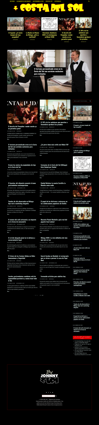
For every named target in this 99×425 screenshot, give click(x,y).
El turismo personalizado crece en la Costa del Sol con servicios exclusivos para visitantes (49, 71)
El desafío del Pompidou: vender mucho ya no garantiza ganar (67, 35)
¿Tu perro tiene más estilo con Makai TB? (55, 144)
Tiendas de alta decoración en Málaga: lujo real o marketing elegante (21, 202)
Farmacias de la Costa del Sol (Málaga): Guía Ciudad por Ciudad (54, 166)
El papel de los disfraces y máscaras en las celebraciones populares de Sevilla (54, 202)
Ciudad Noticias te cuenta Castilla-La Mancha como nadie (53, 184)
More (8, 139)
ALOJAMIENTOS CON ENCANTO (24, 1)
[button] (90, 101)
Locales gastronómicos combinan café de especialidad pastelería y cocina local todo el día (22, 278)
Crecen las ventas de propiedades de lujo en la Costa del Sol (22, 166)
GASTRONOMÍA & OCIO (38, 1)
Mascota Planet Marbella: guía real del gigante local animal (54, 220)
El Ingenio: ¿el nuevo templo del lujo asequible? (15, 34)
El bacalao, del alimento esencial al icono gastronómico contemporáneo (22, 184)
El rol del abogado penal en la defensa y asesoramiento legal (21, 239)
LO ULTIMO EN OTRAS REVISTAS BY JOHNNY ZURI (82, 337)
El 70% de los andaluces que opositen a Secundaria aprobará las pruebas (83, 34)
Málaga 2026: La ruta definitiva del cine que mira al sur (54, 239)
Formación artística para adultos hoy (53, 276)
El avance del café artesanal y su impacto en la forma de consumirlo (22, 220)
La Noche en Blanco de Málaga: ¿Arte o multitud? (32, 34)
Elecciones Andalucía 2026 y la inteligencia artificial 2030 (49, 34)
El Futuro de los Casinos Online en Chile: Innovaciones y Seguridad (21, 257)
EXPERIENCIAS (57, 1)
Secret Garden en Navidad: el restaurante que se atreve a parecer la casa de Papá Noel (55, 258)
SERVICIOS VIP (49, 1)
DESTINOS (12, 1)
